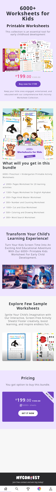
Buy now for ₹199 (28, 84)
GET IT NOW (28, 413)
